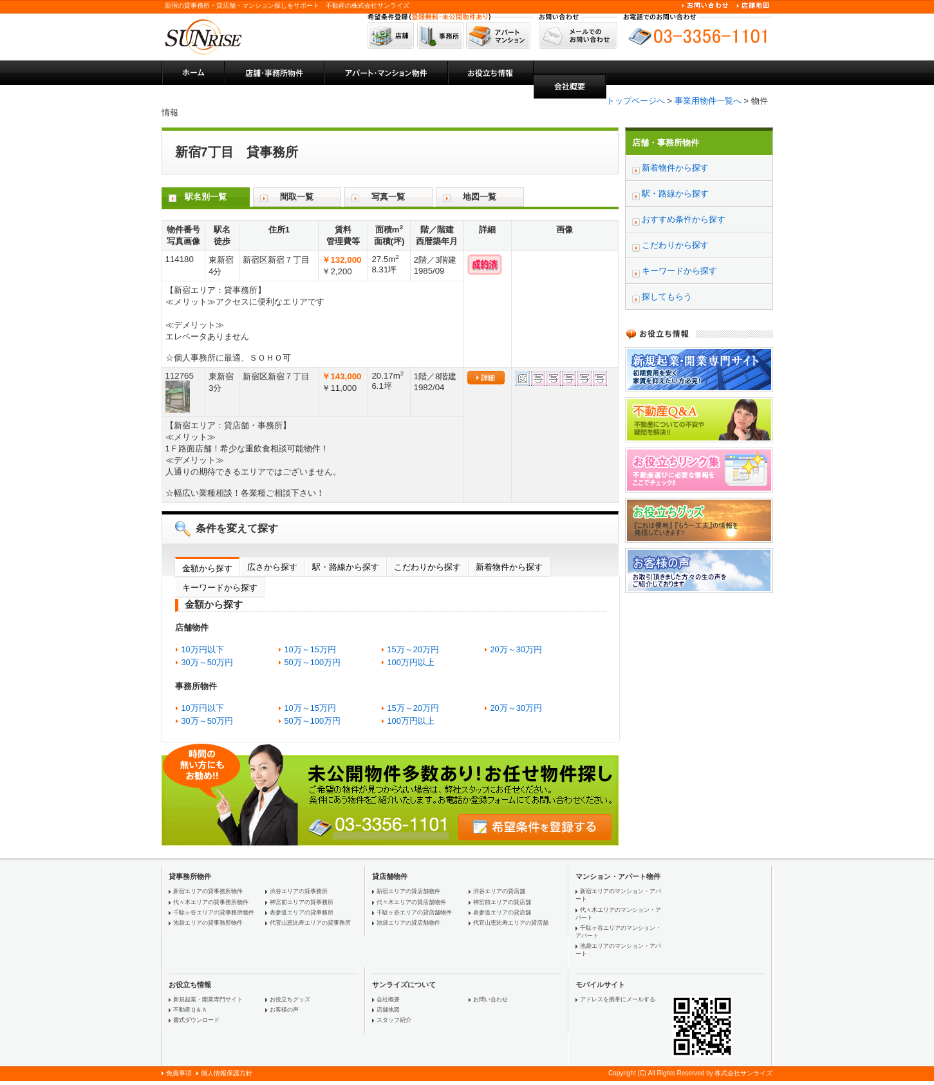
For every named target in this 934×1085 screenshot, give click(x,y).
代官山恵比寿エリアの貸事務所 (310, 923)
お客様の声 (284, 1009)
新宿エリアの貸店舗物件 (408, 891)
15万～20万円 (413, 649)
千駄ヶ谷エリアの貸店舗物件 (414, 912)
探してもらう (667, 296)
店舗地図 (388, 1009)
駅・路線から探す (345, 567)
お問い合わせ (490, 999)
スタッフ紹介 (394, 1020)
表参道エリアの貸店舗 (502, 912)
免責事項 (179, 1073)
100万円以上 (411, 662)
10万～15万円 (310, 649)
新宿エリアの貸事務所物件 (208, 891)
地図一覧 (479, 197)
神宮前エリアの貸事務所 (301, 902)
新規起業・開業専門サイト (208, 999)
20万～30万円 (516, 649)
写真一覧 (388, 197)
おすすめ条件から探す (683, 219)
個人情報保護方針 (226, 1073)
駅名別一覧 (206, 197)
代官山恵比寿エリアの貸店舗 (510, 923)
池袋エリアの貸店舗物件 (408, 923)
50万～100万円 (313, 662)
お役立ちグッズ (290, 999)
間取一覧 (296, 197)
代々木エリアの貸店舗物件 (411, 902)
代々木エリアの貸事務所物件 (210, 902)
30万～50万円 (207, 662)
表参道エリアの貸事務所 (301, 912)
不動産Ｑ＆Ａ (190, 1009)
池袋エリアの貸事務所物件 (208, 923)
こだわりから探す (427, 567)
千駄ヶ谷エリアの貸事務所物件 (213, 912)
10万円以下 (203, 649)
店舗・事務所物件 (665, 142)
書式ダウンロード (196, 1020)
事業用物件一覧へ (708, 101)
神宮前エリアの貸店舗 (502, 902)
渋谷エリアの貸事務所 (299, 891)
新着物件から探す (509, 567)
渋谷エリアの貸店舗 (499, 891)
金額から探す (207, 568)
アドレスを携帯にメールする (617, 999)
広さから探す (272, 567)
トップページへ (635, 101)
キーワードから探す (219, 587)
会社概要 (388, 999)
